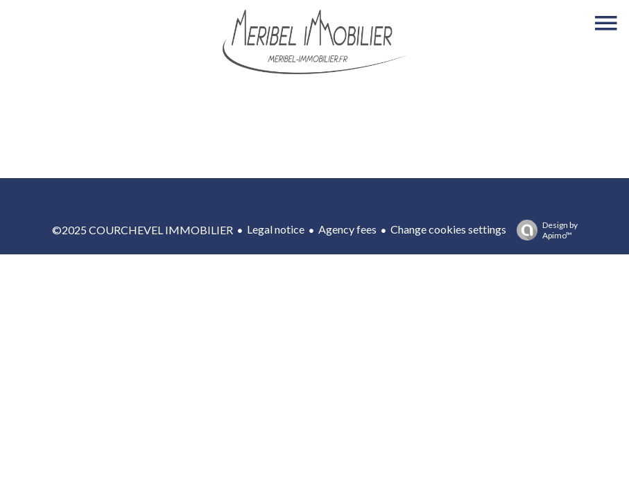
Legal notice (275, 229)
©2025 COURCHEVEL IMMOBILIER (142, 229)
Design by (544, 230)
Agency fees (347, 229)
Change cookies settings (448, 229)
